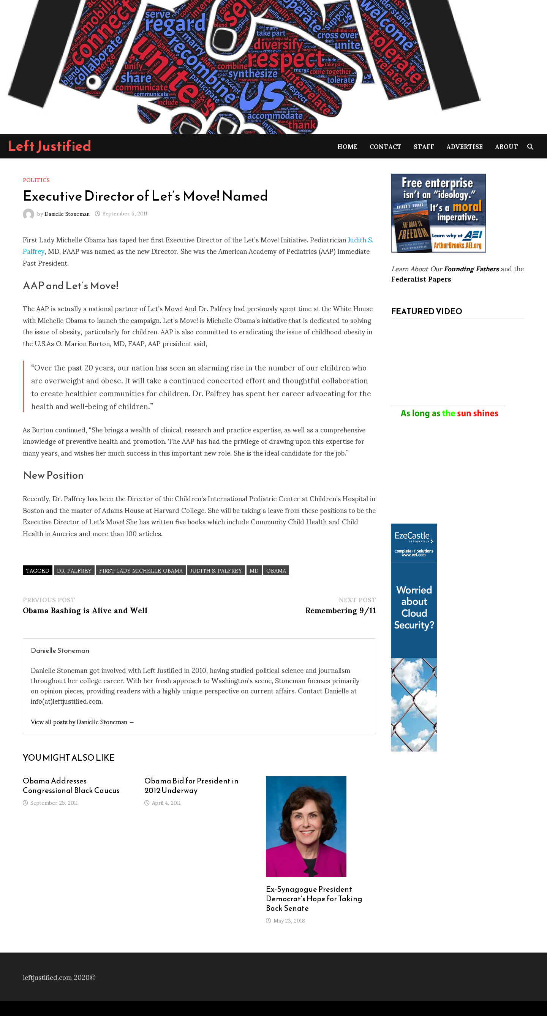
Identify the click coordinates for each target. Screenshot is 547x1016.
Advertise (464, 146)
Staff (424, 146)
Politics (36, 179)
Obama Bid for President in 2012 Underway (191, 785)
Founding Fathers (471, 268)
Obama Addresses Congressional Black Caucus (71, 785)
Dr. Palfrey (74, 570)
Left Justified (50, 146)
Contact (386, 146)
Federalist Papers (421, 278)
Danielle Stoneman (67, 213)
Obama (276, 570)
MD (254, 570)
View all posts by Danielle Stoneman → (83, 721)
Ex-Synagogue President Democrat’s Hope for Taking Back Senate (314, 898)
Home (347, 146)
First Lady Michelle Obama (141, 570)
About (506, 146)
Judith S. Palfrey (216, 570)
